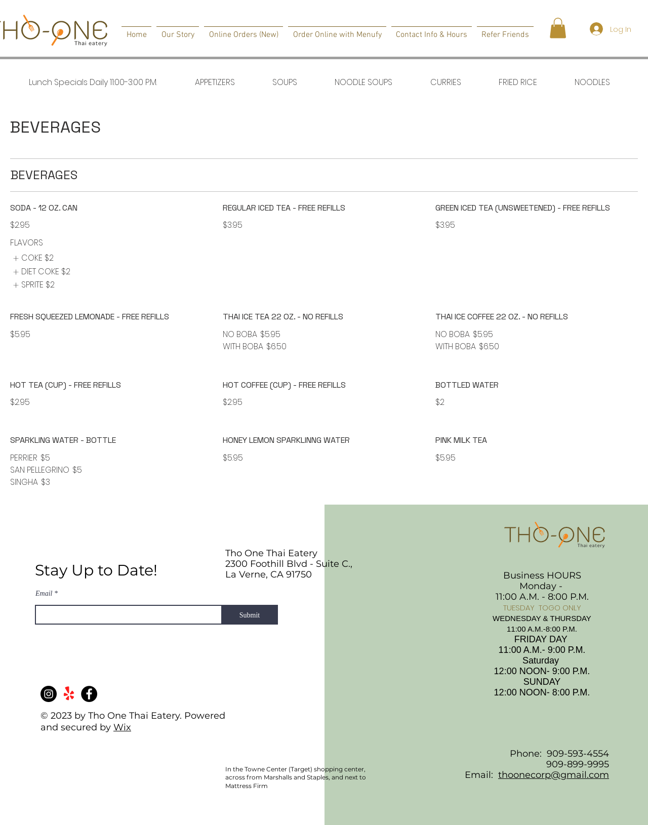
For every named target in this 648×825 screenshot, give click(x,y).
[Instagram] (48, 694)
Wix (122, 727)
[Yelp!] (69, 694)
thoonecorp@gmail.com (553, 774)
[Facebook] (89, 694)
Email (43, 593)
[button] (557, 28)
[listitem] (32, 258)
